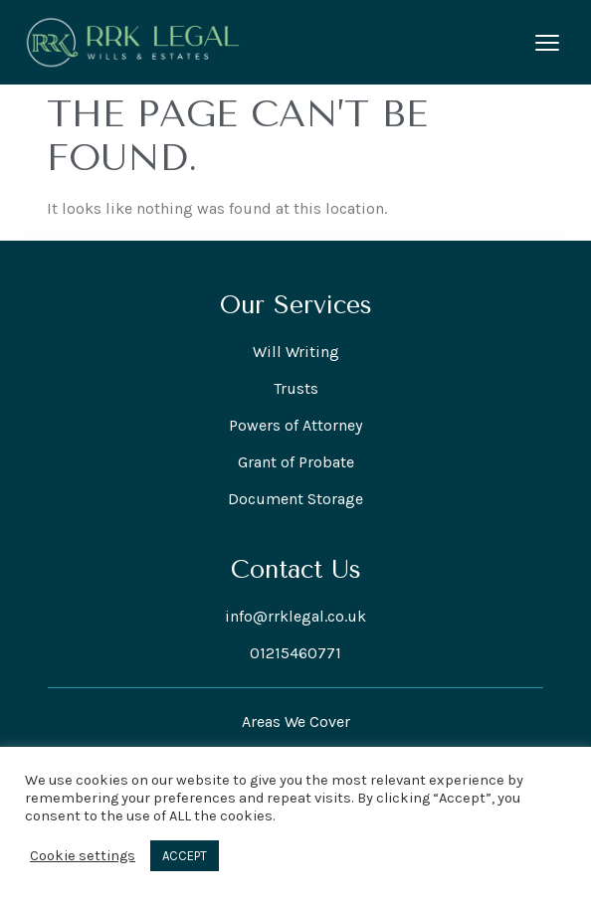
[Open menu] (547, 43)
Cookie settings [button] (82, 855)
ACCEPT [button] (184, 855)
